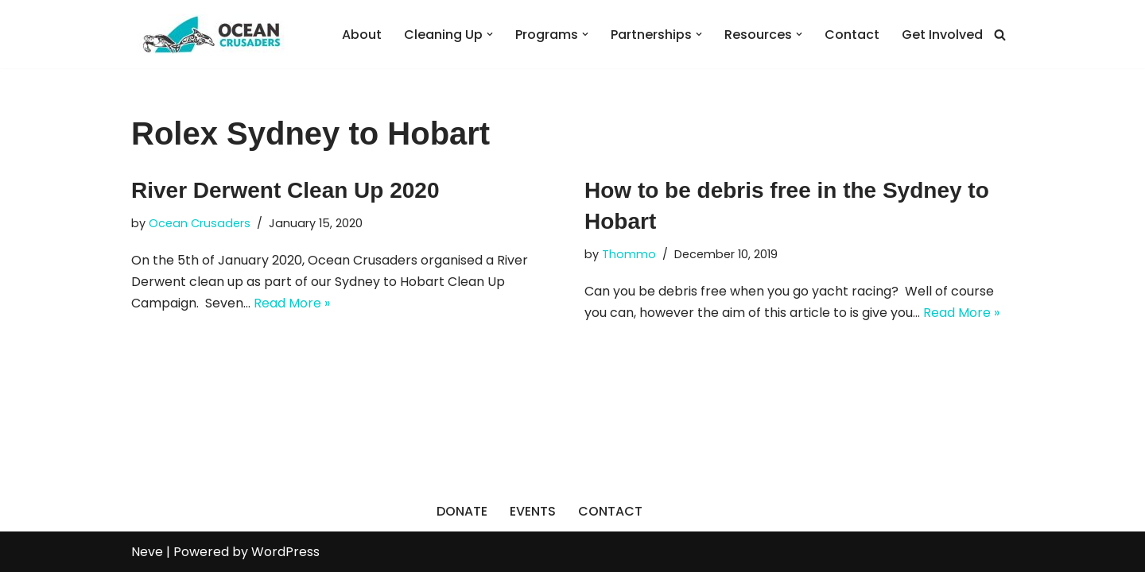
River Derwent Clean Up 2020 (285, 190)
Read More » (292, 303)
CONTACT (610, 511)
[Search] (1000, 35)
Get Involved (942, 34)
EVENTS (533, 511)
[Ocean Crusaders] (210, 34)
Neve (147, 552)
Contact (852, 34)
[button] (490, 34)
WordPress (285, 552)
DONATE (462, 511)
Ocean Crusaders (199, 223)
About (362, 34)
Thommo (629, 254)
